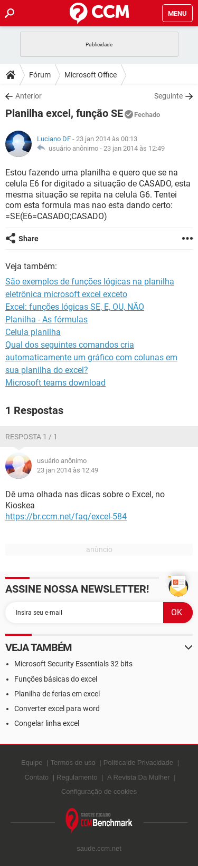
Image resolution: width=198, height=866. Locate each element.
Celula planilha (33, 332)
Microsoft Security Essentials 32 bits (73, 664)
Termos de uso (72, 762)
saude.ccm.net (99, 848)
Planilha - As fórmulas (46, 319)
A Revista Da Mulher (138, 777)
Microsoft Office (90, 75)
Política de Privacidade (138, 762)
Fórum (40, 75)
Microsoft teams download (55, 383)
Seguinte (168, 96)
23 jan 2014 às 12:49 (134, 148)
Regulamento (76, 777)
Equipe (31, 762)
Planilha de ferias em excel (57, 694)
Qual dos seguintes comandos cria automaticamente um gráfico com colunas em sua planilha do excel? (91, 357)
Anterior (28, 96)
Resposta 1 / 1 (31, 436)
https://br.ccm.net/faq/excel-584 (66, 516)
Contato (36, 777)
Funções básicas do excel (55, 679)
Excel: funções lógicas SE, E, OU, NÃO (74, 307)
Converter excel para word (57, 708)
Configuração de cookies (99, 791)
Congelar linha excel (46, 723)
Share (28, 238)
